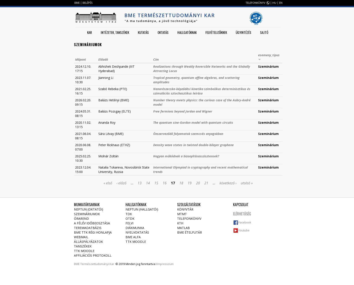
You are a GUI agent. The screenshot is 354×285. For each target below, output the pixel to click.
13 (140, 183)
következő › (227, 183)
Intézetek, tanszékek (115, 32)
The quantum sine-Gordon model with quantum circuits (193, 122)
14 (148, 183)
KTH (180, 223)
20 (198, 183)
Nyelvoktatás (137, 232)
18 (181, 183)
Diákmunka (135, 228)
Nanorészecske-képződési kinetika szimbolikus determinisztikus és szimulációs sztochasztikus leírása (201, 91)
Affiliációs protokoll (92, 255)
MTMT (182, 214)
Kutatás (143, 32)
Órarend (81, 218)
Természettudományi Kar (97, 264)
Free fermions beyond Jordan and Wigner (182, 111)
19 (190, 183)
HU (274, 3)
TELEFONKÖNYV (255, 3)
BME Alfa (133, 237)
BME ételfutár (189, 232)
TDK (129, 214)
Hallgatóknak (187, 32)
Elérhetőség (242, 213)
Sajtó (264, 32)
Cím (156, 59)
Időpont (80, 59)
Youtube (244, 230)
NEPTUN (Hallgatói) (142, 209)
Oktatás (163, 32)
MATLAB (183, 228)
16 (165, 183)
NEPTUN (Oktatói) (88, 209)
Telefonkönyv (189, 218)
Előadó (103, 59)
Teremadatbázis (87, 228)
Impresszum (165, 264)
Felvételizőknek (216, 32)
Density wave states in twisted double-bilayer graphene (193, 145)
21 (206, 183)
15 (156, 183)
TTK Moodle (84, 251)
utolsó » (247, 183)
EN (280, 3)
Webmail (81, 237)
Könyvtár (185, 209)
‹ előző (121, 183)
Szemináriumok (87, 214)
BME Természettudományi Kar (169, 15)
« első (108, 183)
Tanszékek (83, 246)
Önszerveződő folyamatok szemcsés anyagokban (188, 134)
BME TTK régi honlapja (93, 232)
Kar (89, 32)
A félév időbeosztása (92, 223)
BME (77, 3)
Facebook (244, 222)
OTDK (130, 218)
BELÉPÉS (87, 3)
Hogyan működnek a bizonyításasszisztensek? (186, 156)
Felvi (129, 223)
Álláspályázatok (88, 242)
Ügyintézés (243, 32)
